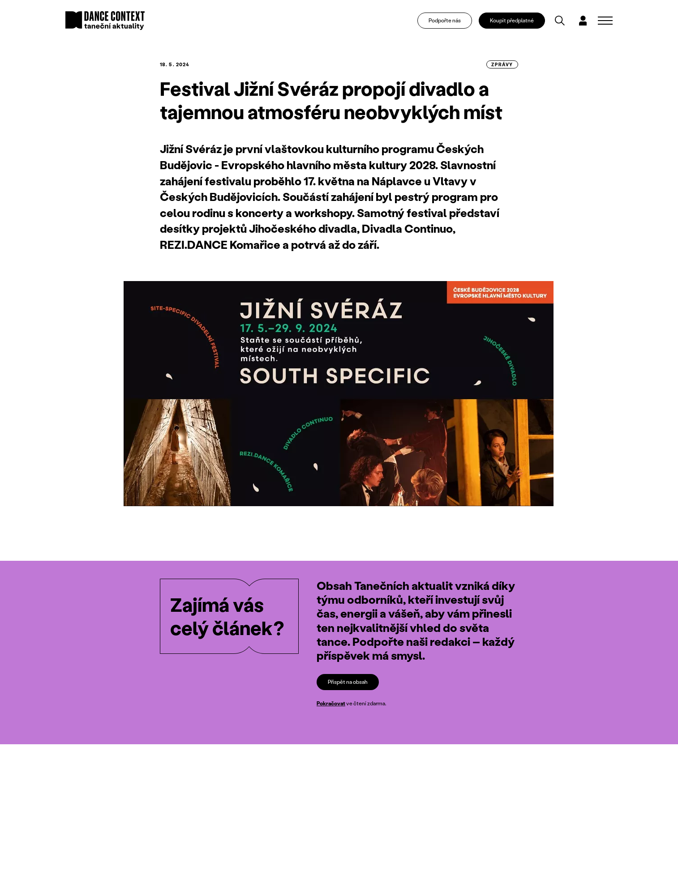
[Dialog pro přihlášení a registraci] (583, 21)
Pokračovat (331, 703)
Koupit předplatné (512, 20)
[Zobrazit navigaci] (605, 21)
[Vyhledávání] (560, 21)
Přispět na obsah (348, 681)
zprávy (502, 64)
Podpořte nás (445, 20)
